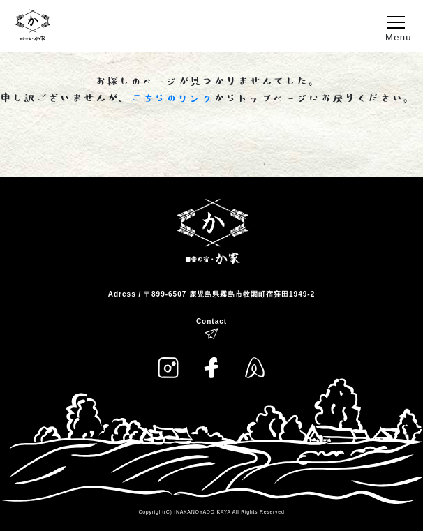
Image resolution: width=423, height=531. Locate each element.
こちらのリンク (172, 99)
